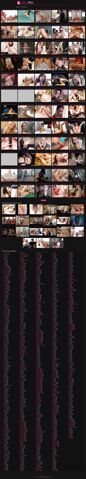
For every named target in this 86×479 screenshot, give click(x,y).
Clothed (5, 449)
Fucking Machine (22, 406)
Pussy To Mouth (54, 378)
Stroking (69, 294)
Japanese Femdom (39, 333)
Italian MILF (37, 320)
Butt (4, 410)
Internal (37, 311)
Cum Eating (21, 266)
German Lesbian (22, 432)
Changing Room (6, 429)
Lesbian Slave (38, 388)
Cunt (20, 283)
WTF (69, 403)
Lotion (37, 406)
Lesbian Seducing (38, 387)
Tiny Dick (69, 344)
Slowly (53, 467)
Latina (37, 362)
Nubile (53, 270)
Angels (5, 295)
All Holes (5, 264)
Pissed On (53, 330)
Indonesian (37, 307)
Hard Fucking (38, 264)
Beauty (5, 353)
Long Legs (37, 404)
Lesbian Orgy (38, 385)
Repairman (53, 387)
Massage (37, 426)
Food (20, 388)
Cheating (5, 430)
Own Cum (53, 296)
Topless (69, 356)
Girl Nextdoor (22, 446)
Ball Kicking (5, 340)
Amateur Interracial (6, 269)
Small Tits (53, 470)
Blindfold (5, 381)
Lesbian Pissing (38, 386)
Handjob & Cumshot (39, 261)
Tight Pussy (70, 341)
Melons (37, 444)
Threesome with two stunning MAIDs (77, 104)
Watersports (70, 407)
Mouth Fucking (38, 470)
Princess (53, 354)
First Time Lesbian (22, 380)
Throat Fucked (70, 337)
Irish (36, 316)
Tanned (69, 316)
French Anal (21, 400)
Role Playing (54, 397)
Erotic (21, 333)
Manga (37, 423)
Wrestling (69, 433)
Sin (52, 457)
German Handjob (22, 430)
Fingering (21, 376)
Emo (20, 331)
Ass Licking (5, 318)
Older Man (53, 284)
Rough (53, 400)
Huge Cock (37, 296)
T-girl (69, 313)
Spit (69, 273)
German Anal (22, 423)
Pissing (53, 331)
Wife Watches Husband (71, 427)
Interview (37, 315)
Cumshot (21, 281)
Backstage (5, 338)
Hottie (37, 293)
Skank (53, 459)
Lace (36, 357)
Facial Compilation (22, 353)
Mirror (37, 453)
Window (69, 429)
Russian (53, 404)
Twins (69, 376)
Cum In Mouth (22, 270)
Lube (36, 408)
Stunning (69, 297)
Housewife (37, 294)
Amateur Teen (6, 272)
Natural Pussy (54, 260)
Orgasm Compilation (55, 292)
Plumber (53, 337)
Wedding (69, 410)
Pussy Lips (53, 374)
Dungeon (21, 318)
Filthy (20, 374)
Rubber (53, 403)
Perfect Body (54, 314)
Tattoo (69, 318)
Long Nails (37, 405)
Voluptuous (70, 401)
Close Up (5, 448)
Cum (20, 261)
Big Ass (5, 361)
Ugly (69, 377)
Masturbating (38, 430)
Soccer (69, 259)
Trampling (69, 361)
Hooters (37, 286)
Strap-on (69, 288)
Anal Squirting (6, 293)
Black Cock (5, 378)
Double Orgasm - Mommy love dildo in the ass (43, 56)
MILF (36, 412)
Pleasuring (53, 335)
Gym (20, 467)
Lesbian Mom (38, 383)
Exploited (21, 343)
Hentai (37, 268)
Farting (21, 358)
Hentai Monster (38, 269)
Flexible (21, 385)
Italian (37, 317)
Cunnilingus (21, 282)
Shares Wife (54, 435)
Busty (4, 405)
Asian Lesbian (6, 312)
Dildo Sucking (22, 294)
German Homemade (23, 431)
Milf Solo (37, 449)
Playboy (53, 333)
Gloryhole (21, 451)
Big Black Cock (6, 362)
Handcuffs (37, 259)
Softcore (69, 262)
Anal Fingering (6, 286)
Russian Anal (54, 406)
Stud (69, 295)
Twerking (69, 375)
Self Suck (53, 428)
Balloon (5, 343)
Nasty (53, 258)
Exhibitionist (21, 340)
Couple (5, 469)
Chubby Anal (5, 437)
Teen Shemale (70, 330)
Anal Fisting (5, 287)
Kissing (37, 352)
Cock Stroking (6, 452)
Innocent (37, 308)
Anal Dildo (5, 285)
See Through (54, 424)
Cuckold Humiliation (23, 260)
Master (37, 429)
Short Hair (53, 450)
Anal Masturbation (6, 289)
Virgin (69, 398)
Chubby (5, 435)
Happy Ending (38, 263)
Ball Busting (5, 339)
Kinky (37, 351)
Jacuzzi (37, 328)
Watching (69, 406)
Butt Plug (5, 412)
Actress (5, 260)
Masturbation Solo (38, 432)
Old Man (53, 283)
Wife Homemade (70, 423)
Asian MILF (5, 313)
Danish (21, 289)
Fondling (21, 387)
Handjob (37, 260)
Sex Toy (53, 434)
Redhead (53, 385)
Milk (36, 451)
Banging (5, 344)
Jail (36, 329)
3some (5, 257)
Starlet (69, 281)
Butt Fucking (5, 411)
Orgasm (53, 291)
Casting (5, 424)
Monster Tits (38, 468)
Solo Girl (69, 265)
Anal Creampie (6, 282)
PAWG (53, 297)
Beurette (5, 360)
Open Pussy (54, 288)
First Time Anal (22, 379)
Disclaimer (38, 477)
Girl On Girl (21, 447)
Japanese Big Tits (38, 332)
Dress (21, 314)
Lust (36, 411)
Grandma (21, 459)
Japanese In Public (39, 334)
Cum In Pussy (22, 271)
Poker (53, 340)
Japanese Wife (38, 342)
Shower (53, 453)
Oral (52, 289)
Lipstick (37, 398)
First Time (21, 378)
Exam (21, 339)
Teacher (69, 320)
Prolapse (53, 357)
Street (69, 291)
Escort (21, 334)
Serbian (53, 430)
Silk (52, 456)
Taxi (69, 319)
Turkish (69, 374)
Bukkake (5, 403)
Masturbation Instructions (39, 431)
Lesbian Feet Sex (38, 376)
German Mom (22, 435)
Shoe (53, 447)
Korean (37, 355)
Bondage (5, 389)
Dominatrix (21, 306)
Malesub (37, 422)
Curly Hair (21, 284)
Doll (20, 304)
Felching (21, 365)
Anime (4, 297)
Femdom (21, 367)
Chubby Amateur (6, 436)
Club (4, 450)
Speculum (69, 271)
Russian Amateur (54, 405)
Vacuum (69, 390)
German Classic (22, 427)
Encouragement (22, 332)
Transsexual (70, 363)
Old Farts (53, 282)
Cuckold (21, 259)
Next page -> (43, 200)
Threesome (70, 336)
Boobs (4, 390)
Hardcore (37, 265)
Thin (69, 334)
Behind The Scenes (6, 357)
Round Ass (53, 402)
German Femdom (22, 428)
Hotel (37, 292)
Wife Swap (70, 425)
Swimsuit (69, 309)
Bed (4, 355)
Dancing (21, 288)
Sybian (69, 312)
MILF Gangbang (38, 414)
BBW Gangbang (6, 330)
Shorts (53, 451)
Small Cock (54, 469)
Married (37, 424)
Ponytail (53, 344)
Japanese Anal (38, 331)
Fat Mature (21, 361)
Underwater (70, 380)
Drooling (21, 316)
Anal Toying (5, 294)
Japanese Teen (38, 341)
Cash (4, 423)
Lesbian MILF (38, 380)
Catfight (5, 425)
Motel (37, 469)
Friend (21, 403)
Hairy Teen (37, 258)
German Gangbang (22, 429)
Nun (52, 272)
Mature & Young (38, 434)
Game (21, 414)
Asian (4, 305)
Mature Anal (37, 436)
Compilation (5, 459)
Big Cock (5, 364)
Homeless (37, 282)
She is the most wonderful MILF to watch (26, 120)
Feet (20, 363)
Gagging (21, 413)
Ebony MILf (21, 327)
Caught (5, 426)
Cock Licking (5, 451)
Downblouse (21, 312)
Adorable (5, 261)
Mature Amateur (38, 435)
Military (37, 450)
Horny (37, 287)
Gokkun (21, 454)
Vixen (69, 400)
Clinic (4, 445)
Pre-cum (53, 351)
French (21, 398)
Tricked (69, 367)
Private (53, 356)
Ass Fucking (5, 317)
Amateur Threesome (7, 273)
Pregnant (53, 352)
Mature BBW (38, 437)
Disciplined (21, 297)
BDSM (4, 333)
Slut (52, 468)
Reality (53, 384)
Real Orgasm (54, 383)
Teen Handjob (70, 327)
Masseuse (37, 427)
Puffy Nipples (54, 365)
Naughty (53, 263)
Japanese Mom (38, 339)
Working (69, 430)
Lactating (37, 358)
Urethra (69, 387)
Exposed (21, 344)
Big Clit (5, 363)
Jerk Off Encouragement (39, 344)
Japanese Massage (39, 337)
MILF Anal (37, 413)
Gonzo (21, 456)
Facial (21, 352)
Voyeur (69, 402)
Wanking (69, 405)
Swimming (69, 307)
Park (53, 307)
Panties (53, 305)
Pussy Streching (54, 377)
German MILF (22, 433)
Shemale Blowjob (54, 445)
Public (53, 362)
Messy (37, 445)
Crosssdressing (22, 257)
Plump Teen (54, 339)
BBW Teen (5, 331)
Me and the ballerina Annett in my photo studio (9, 9)
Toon (69, 355)
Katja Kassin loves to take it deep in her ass (76, 72)
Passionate (53, 310)
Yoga (69, 435)
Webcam (69, 409)
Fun (20, 407)
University (69, 384)
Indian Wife (37, 306)
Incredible (37, 304)
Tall (68, 315)
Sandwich (53, 414)
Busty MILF (5, 408)
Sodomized (70, 261)
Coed (4, 454)
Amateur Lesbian (6, 270)
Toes (69, 352)
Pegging (53, 312)
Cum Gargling (22, 267)
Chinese (5, 433)
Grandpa (21, 460)
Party (53, 309)
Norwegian (53, 269)
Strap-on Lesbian (70, 290)
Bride (4, 399)
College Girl (5, 455)
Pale (53, 304)
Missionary (37, 455)
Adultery (5, 262)
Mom (36, 459)
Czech (21, 286)
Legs (36, 366)
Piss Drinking (54, 329)
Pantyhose (53, 306)
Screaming (53, 421)
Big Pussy (5, 367)
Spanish (69, 269)
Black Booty (5, 377)
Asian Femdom (6, 310)
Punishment (54, 366)
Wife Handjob (70, 422)
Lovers (37, 407)
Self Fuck (53, 427)
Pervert (53, 317)
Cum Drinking (22, 265)
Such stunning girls (9, 136)
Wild (69, 428)
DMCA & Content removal (43, 477)
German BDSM (22, 425)
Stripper (69, 292)
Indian (37, 305)
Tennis (69, 331)
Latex (37, 361)
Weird (69, 411)
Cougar (5, 468)
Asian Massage (6, 314)
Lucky (37, 409)
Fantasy (21, 356)
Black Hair (5, 380)
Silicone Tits (54, 455)
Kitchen (37, 353)
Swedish (69, 305)
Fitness (21, 383)
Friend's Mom (22, 404)
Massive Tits (38, 428)
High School (38, 273)
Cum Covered (22, 263)
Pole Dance (54, 341)
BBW (4, 328)
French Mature (22, 402)
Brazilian (5, 398)
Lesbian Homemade (39, 378)
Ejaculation (21, 329)
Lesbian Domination (39, 374)
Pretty (53, 353)
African (5, 263)
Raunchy (53, 381)
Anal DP (5, 284)
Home (37, 281)
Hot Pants (37, 291)
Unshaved (69, 385)
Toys (69, 358)
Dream (21, 313)
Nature (53, 262)
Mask (37, 425)
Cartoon (5, 422)
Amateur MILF (6, 271)
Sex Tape (53, 433)
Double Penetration (22, 311)
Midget (37, 448)
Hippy (37, 274)
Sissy (53, 458)
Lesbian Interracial (38, 379)
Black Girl (5, 379)
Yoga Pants (70, 436)
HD (20, 470)
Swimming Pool (70, 308)
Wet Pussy (70, 413)
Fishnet (21, 381)
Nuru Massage (54, 274)
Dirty (20, 295)
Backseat (5, 337)
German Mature (22, 434)
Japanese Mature (38, 338)
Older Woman (54, 285)
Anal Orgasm (5, 290)
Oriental (53, 294)
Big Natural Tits (6, 365)
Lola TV (17, 6)
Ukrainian (69, 378)
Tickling (69, 338)
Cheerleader (5, 432)
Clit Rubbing (5, 447)
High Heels (37, 272)
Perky (53, 315)
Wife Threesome (70, 426)
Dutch (21, 319)
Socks (69, 260)
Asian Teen (5, 315)
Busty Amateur (6, 406)
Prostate (53, 358)
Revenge (53, 390)
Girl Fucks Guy (22, 445)
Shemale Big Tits (54, 444)
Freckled (21, 397)
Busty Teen (5, 409)
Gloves (21, 452)
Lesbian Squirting (38, 389)
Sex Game (53, 431)
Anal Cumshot (6, 283)
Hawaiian (37, 266)
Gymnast (21, 468)
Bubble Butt (5, 402)
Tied (69, 339)
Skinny (53, 460)
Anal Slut (5, 292)
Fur (20, 409)
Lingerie (37, 397)
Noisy (53, 268)
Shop (53, 449)
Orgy (53, 293)
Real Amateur (54, 382)
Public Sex (53, 364)
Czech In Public (22, 287)
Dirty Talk (21, 296)
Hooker (37, 285)
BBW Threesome (6, 332)
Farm (20, 357)
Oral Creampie (54, 290)
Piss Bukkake (54, 328)
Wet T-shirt (70, 414)
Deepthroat (21, 291)
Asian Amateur (6, 306)
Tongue (69, 354)
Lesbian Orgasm (38, 384)
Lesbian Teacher (38, 390)
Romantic (53, 399)
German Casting (22, 426)
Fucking (21, 405)
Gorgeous (21, 457)
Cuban (21, 258)
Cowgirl (5, 470)
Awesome (5, 327)
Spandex (69, 268)
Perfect (53, 313)
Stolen (69, 284)
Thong (69, 335)
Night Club (53, 266)
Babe (4, 334)
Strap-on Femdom (71, 289)
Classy (5, 444)
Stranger (69, 287)
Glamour (21, 449)
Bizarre (5, 375)
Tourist (69, 357)
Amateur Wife (6, 274)
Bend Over (5, 359)
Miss (36, 454)
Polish (53, 343)
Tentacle (69, 332)
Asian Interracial (6, 311)
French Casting (22, 401)
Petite (53, 318)
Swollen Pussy (70, 311)
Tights (69, 342)
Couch (4, 467)
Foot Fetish (21, 389)
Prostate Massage (55, 359)
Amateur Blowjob (6, 267)
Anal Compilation (6, 281)
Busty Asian (5, 407)
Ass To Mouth (6, 320)
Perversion (53, 316)
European (21, 336)
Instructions (37, 310)
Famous (21, 355)
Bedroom (5, 356)
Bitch (4, 374)
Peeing (53, 311)
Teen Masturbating (71, 328)
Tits (68, 351)
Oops (53, 287)
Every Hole (21, 337)
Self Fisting (53, 426)
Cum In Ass (21, 269)
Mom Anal (37, 460)
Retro (53, 389)
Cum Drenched (22, 264)
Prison (53, 355)
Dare (20, 290)
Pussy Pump (54, 375)
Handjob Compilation (39, 262)
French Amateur (22, 399)
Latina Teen (37, 363)
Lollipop (37, 402)
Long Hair (37, 403)
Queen (53, 379)
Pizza (53, 332)
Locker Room (38, 401)
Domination (21, 305)
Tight (69, 340)
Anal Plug (5, 291)
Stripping (69, 293)
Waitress (69, 404)
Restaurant (53, 388)
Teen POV (69, 329)
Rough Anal (54, 401)
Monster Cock (38, 467)
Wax (69, 408)
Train (69, 360)
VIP (68, 388)
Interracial (37, 312)
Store (69, 285)
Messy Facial (38, 446)
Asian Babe (5, 308)
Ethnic (21, 335)
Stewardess (70, 282)
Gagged (21, 412)
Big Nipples (5, 366)
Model (37, 458)
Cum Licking (21, 273)
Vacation (69, 389)
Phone (53, 320)
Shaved (53, 437)
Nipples (53, 267)
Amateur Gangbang (6, 268)
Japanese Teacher (38, 340)
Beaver (5, 354)
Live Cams (37, 399)
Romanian (53, 398)
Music (53, 257)
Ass (4, 316)
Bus (4, 404)
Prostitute (53, 360)
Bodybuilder (5, 387)
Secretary (53, 422)
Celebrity (5, 427)
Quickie (53, 380)
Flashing (21, 384)
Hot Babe (37, 289)
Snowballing (70, 257)
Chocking (5, 434)
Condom (5, 460)
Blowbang (5, 383)
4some (5, 258)
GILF (20, 411)
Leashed (37, 364)
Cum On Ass (21, 274)
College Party (6, 456)
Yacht (69, 434)
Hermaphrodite (38, 270)
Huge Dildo (37, 297)
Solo (69, 264)
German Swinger (22, 437)
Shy (52, 454)
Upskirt (69, 386)
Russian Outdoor (54, 410)
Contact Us (48, 477)
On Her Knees (54, 286)
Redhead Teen (54, 386)
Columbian (5, 457)
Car (4, 421)
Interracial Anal (38, 313)
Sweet (69, 306)
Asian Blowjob (6, 309)
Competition (5, 458)
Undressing (70, 382)
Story (69, 286)
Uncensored (70, 379)
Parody (53, 308)
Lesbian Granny (38, 377)
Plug (53, 336)
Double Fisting (22, 310)
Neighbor (53, 264)
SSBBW (53, 412)
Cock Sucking (6, 453)
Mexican (37, 447)
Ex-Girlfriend (21, 338)
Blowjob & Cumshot (6, 385)
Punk (53, 367)
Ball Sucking (5, 342)
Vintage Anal (70, 397)
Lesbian (37, 367)
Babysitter (5, 335)
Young (69, 437)
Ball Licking (5, 341)
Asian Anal (5, 307)
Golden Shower (22, 455)
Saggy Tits (53, 413)
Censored (5, 428)
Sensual (53, 429)
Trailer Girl (69, 359)
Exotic (21, 341)
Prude (53, 361)
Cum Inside (21, 272)
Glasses (21, 450)
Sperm (69, 272)
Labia (37, 356)
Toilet (69, 353)
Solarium (69, 263)
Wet (69, 412)
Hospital (37, 288)
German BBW (22, 424)
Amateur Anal (6, 266)
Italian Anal (37, 319)
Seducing (53, 423)
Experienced (21, 342)
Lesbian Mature (38, 382)
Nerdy (53, 265)
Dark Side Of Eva (26, 152)
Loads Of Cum (38, 400)
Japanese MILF (38, 336)
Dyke (20, 320)
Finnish (21, 377)
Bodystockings (6, 388)
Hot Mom (37, 290)
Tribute (69, 366)
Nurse (53, 273)
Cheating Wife (6, 431)
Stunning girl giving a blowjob (9, 152)
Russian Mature (54, 408)
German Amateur (22, 422)
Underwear (70, 381)
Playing (53, 334)
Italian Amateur (38, 318)
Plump (53, 338)
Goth (20, 458)
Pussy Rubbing (54, 376)
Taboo (69, 314)
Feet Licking (21, 364)
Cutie (20, 285)
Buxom (5, 413)
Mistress (37, 456)
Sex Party (53, 432)
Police (53, 342)
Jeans (37, 343)
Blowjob (5, 384)
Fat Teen (21, 362)
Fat (20, 359)
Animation (5, 296)
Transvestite (70, 364)
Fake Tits (21, 354)
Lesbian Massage (38, 381)
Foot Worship (22, 390)
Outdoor (53, 295)
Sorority (69, 267)
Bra (4, 397)
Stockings (69, 283)
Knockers (37, 354)
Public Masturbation (55, 363)
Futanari (21, 410)
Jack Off (37, 327)
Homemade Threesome (39, 284)
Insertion (37, 309)
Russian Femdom (54, 407)
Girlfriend (21, 448)
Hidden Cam (38, 271)
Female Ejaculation (22, 366)
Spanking (69, 270)
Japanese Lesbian (38, 335)
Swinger (69, 310)
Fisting (21, 382)
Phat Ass (53, 319)
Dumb (21, 317)
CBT (4, 414)
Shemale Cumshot (55, 446)
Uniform (69, 383)
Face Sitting (21, 351)
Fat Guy (21, 360)
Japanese (37, 330)
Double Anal (21, 308)
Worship (69, 432)
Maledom (37, 421)
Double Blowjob (22, 309)
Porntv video (43, 72)
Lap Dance (37, 360)
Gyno (20, 469)
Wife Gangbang (70, 421)
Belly (4, 358)
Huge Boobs (38, 295)
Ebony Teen (21, 328)
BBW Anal (5, 329)
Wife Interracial (70, 424)
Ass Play (5, 319)
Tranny (69, 362)
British (4, 400)
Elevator (21, 330)
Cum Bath (21, 262)
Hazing (37, 267)
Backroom (5, 336)
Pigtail (53, 327)
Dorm (20, 307)
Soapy (69, 258)
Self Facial (53, 425)
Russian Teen (54, 411)
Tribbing (69, 365)
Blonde (5, 382)
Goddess (21, 453)
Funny (21, 408)
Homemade (37, 283)
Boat (4, 386)
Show (53, 452)
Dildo (20, 292)
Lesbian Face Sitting (39, 375)
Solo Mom (69, 266)
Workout (69, 431)
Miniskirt (37, 452)
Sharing (53, 436)
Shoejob (53, 448)
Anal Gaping (5, 288)
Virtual (69, 399)
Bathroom (5, 351)
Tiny (69, 343)
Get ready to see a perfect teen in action (43, 40)
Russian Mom (54, 409)
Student (69, 296)
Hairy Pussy (37, 257)
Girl (20, 444)
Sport (69, 274)
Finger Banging (22, 375)
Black (4, 376)
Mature (37, 433)
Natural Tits (54, 261)
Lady (36, 359)
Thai (69, 333)
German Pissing (22, 436)
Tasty (69, 317)
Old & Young (54, 281)
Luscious (37, 410)
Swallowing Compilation (71, 304)
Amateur (5, 265)
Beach (4, 352)
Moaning (37, 457)
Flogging (21, 386)
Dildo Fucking (22, 293)
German (21, 421)
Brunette (5, 401)
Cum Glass (21, 268)
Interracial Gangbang (39, 314)
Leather (37, 365)
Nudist (53, 271)
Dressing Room (22, 315)
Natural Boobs (54, 259)
